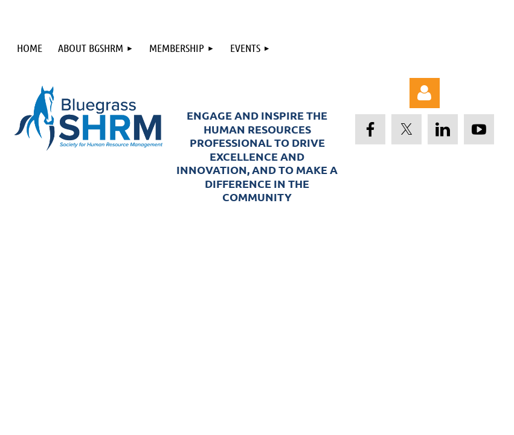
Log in (425, 93)
